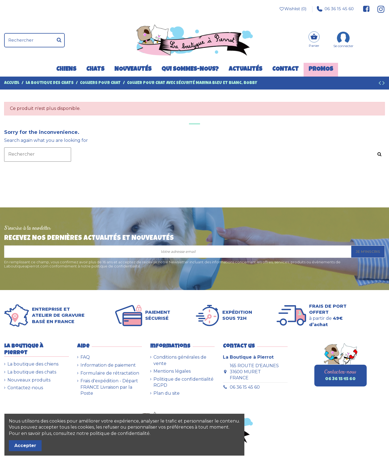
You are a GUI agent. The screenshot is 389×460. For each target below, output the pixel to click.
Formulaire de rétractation (109, 373)
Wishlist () (292, 9)
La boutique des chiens (32, 364)
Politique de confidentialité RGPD (183, 382)
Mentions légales (172, 371)
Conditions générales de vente (179, 360)
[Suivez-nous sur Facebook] (366, 9)
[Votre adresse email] (177, 252)
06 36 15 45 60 (335, 9)
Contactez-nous (25, 387)
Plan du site (166, 393)
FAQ (85, 357)
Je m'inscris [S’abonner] (368, 251)
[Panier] (314, 40)
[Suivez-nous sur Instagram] (378, 8)
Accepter (25, 445)
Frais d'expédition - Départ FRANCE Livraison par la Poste (109, 387)
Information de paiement (108, 365)
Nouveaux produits (28, 380)
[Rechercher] (59, 40)
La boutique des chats (31, 372)
